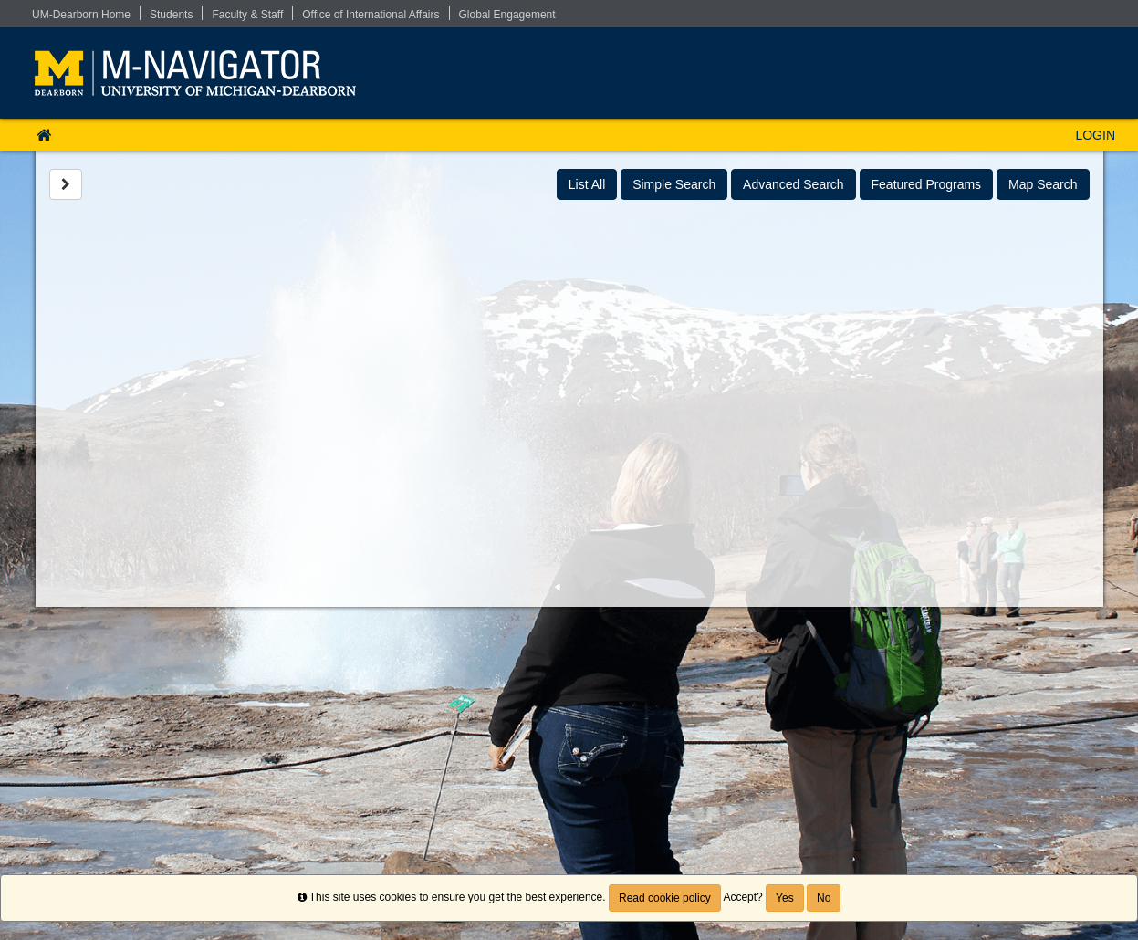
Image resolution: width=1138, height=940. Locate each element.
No (823, 898)
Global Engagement (507, 14)
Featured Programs (927, 184)
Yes (785, 898)
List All (587, 184)
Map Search (1042, 184)
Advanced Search (793, 184)
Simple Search (673, 184)
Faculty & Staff (247, 14)
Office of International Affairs (370, 14)
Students (171, 14)
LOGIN (1095, 135)
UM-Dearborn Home (81, 14)
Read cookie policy (665, 898)
